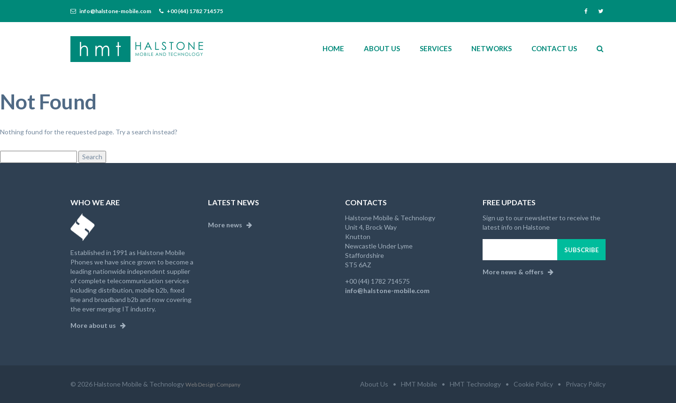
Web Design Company (212, 384)
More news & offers (518, 272)
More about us (98, 325)
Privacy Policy (586, 384)
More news (230, 225)
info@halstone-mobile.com (115, 11)
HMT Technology (475, 384)
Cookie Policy (533, 384)
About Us (374, 384)
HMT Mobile (419, 384)
